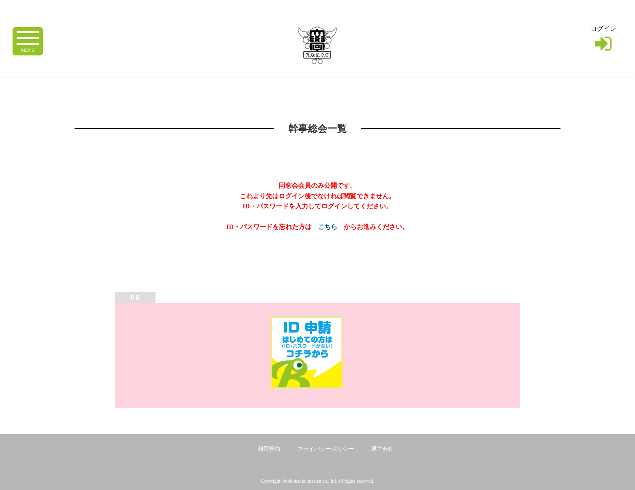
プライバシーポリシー (325, 449)
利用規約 (269, 449)
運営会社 (382, 449)
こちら (327, 226)
